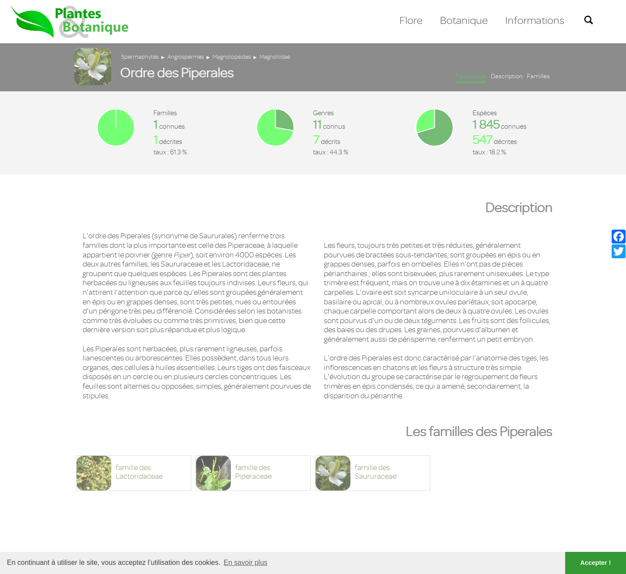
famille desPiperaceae (253, 472)
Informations (534, 20)
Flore (411, 20)
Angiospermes (185, 56)
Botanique (464, 20)
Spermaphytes (140, 56)
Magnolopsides (232, 56)
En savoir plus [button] (246, 562)
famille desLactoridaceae (139, 472)
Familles (538, 76)
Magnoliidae (275, 56)
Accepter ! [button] (595, 562)
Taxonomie (470, 76)
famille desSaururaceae (375, 472)
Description (507, 76)
